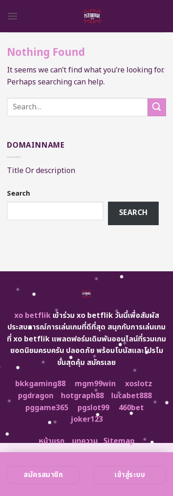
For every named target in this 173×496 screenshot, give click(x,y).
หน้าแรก (52, 441)
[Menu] (12, 16)
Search (18, 193)
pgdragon (36, 395)
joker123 (87, 419)
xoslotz (138, 383)
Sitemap (119, 441)
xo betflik (32, 315)
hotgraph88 (82, 395)
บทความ (85, 441)
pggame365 (46, 407)
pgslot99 (93, 407)
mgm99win (95, 383)
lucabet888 (131, 395)
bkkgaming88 (40, 383)
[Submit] (157, 107)
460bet (131, 407)
